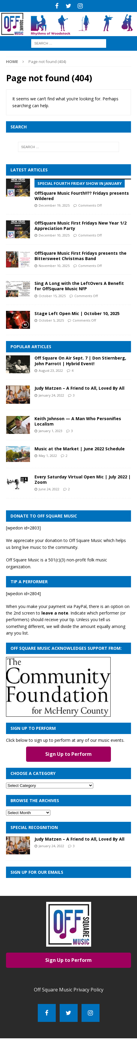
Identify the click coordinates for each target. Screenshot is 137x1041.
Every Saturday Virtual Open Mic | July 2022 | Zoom (82, 479)
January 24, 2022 (51, 395)
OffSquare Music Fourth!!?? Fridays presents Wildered (82, 190)
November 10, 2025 (54, 265)
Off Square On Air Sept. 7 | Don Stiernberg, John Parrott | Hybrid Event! (80, 360)
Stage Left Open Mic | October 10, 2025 (77, 313)
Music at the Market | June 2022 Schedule (79, 449)
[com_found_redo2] (58, 713)
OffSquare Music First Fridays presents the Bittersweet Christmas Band (80, 255)
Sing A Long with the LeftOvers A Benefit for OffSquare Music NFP (79, 285)
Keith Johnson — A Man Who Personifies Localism (77, 421)
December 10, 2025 (54, 235)
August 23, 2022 (51, 370)
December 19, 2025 (54, 205)
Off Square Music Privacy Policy (68, 989)
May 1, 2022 (48, 455)
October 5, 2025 (51, 320)
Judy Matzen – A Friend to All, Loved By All (79, 388)
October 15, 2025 (52, 296)
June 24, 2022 (49, 489)
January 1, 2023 (50, 431)
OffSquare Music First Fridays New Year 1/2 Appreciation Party (80, 225)
